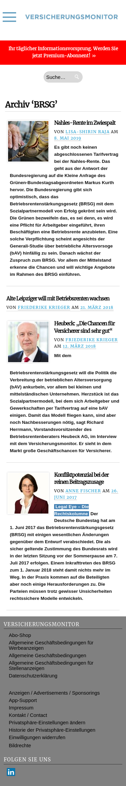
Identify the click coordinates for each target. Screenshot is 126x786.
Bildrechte (20, 745)
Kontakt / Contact (28, 715)
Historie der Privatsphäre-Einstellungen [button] (52, 730)
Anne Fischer (83, 490)
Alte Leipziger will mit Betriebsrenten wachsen (57, 298)
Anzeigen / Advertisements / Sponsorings (54, 693)
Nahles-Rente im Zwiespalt (84, 123)
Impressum (21, 707)
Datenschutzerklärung (33, 675)
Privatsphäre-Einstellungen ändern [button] (47, 722)
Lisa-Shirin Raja (88, 131)
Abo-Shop (20, 635)
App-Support (23, 700)
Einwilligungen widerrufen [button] (37, 737)
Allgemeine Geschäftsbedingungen (47, 655)
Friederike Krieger (44, 307)
